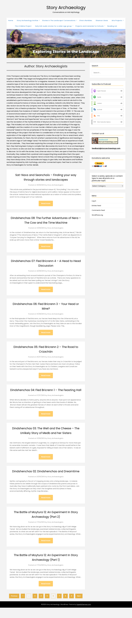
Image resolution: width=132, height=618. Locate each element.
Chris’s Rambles (85, 20)
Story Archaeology (66, 7)
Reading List (112, 26)
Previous (14, 606)
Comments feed (98, 210)
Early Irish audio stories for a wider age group (53, 26)
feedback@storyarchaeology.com (106, 148)
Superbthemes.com (84, 615)
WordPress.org (97, 215)
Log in (94, 201)
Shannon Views (102, 20)
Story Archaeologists (55, 185)
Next (79, 606)
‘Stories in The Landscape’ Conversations (58, 20)
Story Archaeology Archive (27, 20)
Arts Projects (117, 20)
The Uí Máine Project (23, 26)
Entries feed (96, 205)
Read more (45, 203)
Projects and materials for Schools (89, 26)
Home (10, 20)
